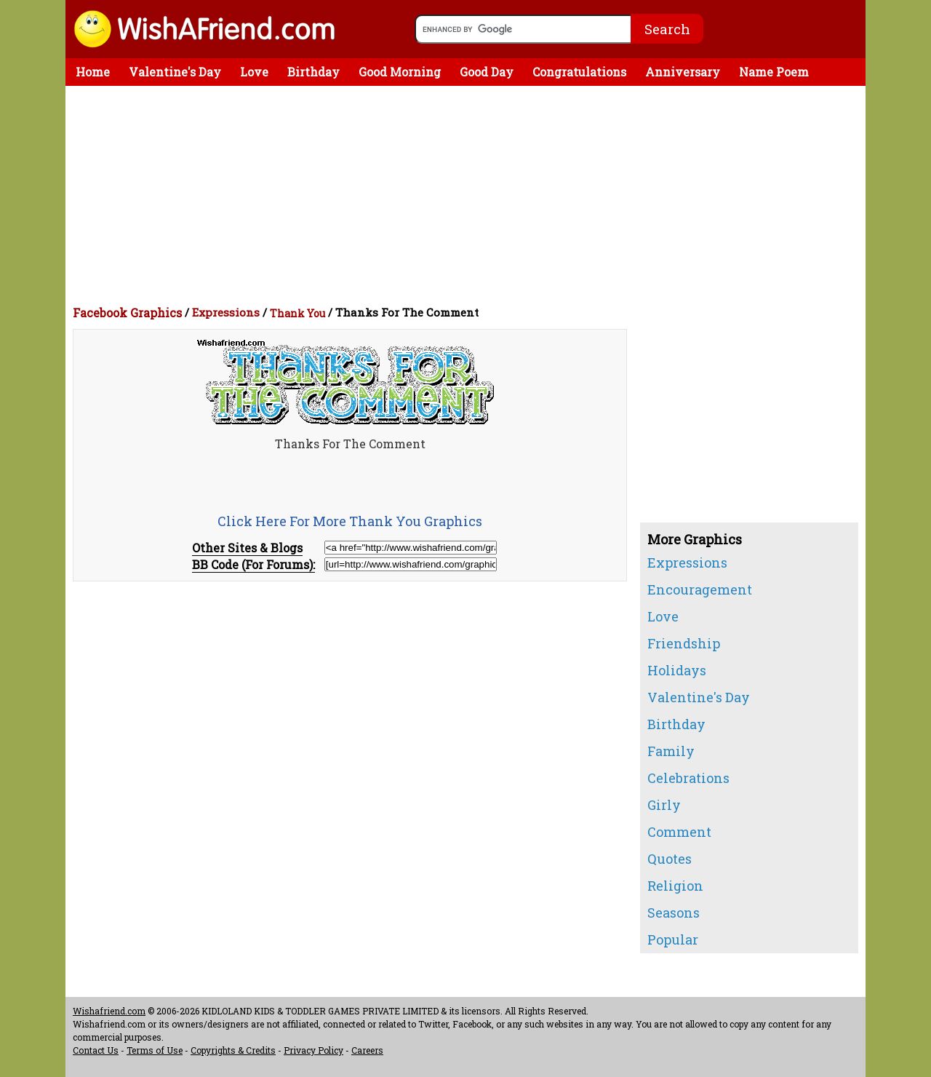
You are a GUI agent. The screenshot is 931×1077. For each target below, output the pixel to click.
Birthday (313, 71)
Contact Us (96, 1050)
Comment (679, 831)
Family (671, 751)
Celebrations (688, 778)
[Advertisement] (469, 195)
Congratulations (579, 71)
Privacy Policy (313, 1050)
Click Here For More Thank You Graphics (349, 521)
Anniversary (682, 71)
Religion (675, 885)
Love (254, 71)
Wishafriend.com (109, 1011)
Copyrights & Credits (233, 1050)
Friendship (683, 643)
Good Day (487, 71)
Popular (672, 939)
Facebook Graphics (127, 312)
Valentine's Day (175, 71)
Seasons (673, 912)
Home (93, 71)
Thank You (297, 313)
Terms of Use (155, 1050)
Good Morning (400, 71)
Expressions (226, 312)
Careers (367, 1050)
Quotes (669, 858)
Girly (664, 805)
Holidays (676, 670)
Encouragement (699, 589)
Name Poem (774, 71)
